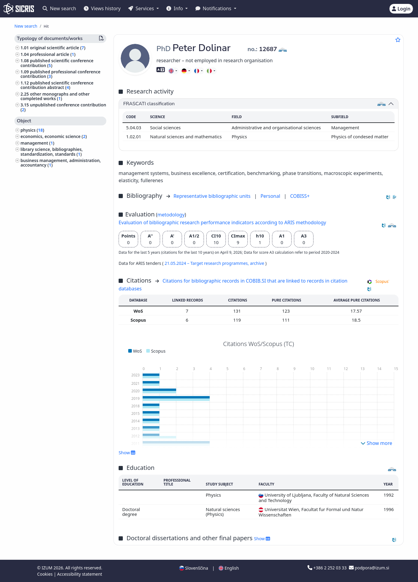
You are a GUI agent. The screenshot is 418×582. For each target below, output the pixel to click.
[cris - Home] (19, 8)
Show (127, 452)
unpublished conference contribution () (63, 107)
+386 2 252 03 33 (327, 568)
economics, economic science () (53, 136)
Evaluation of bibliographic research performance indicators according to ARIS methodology (222, 222)
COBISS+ (300, 196)
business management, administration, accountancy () (60, 163)
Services (141, 8)
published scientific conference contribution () (56, 63)
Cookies (45, 574)
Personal (270, 196)
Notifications (214, 8)
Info (175, 8)
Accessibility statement (79, 574)
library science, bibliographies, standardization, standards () (51, 151)
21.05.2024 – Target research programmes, (207, 263)
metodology (171, 214)
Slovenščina (193, 568)
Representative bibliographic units (213, 196)
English (229, 568)
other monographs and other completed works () (54, 96)
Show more (376, 443)
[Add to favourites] (398, 39)
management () (37, 143)
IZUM (47, 568)
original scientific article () (57, 48)
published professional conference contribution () (60, 74)
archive (257, 263)
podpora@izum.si (369, 568)
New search (59, 8)
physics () (32, 130)
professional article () (53, 54)
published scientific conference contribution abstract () (56, 85)
